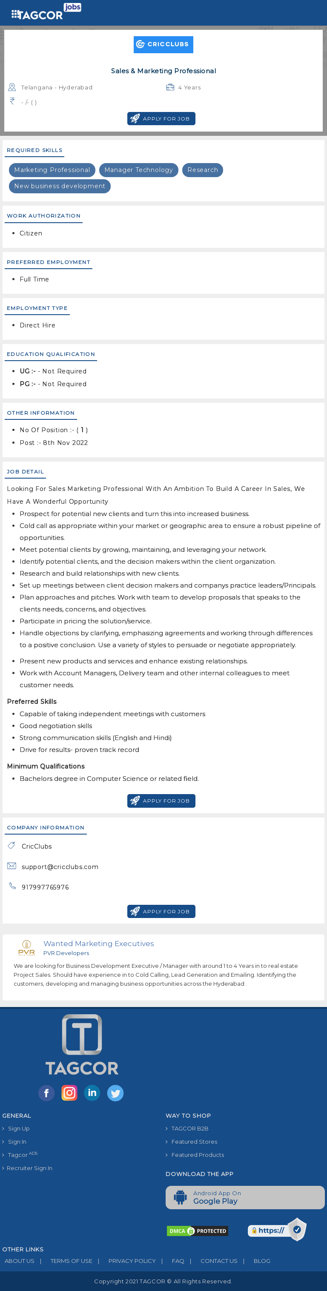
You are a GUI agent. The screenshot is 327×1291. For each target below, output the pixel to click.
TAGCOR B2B (187, 1128)
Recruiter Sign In (27, 1168)
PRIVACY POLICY (124, 1260)
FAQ (170, 1260)
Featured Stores (191, 1141)
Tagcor (19, 1154)
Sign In (14, 1141)
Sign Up (16, 1128)
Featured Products (195, 1154)
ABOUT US (18, 1260)
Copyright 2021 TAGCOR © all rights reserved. (163, 1281)
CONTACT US (211, 1260)
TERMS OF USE (63, 1260)
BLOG (254, 1260)
